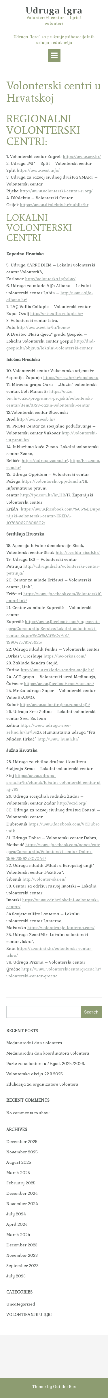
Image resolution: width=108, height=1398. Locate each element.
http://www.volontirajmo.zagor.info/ (55, 704)
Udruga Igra (54, 10)
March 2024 (18, 1234)
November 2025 (22, 1152)
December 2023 (21, 1245)
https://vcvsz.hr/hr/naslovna (70, 377)
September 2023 (22, 1265)
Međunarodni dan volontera (34, 1042)
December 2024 (22, 1193)
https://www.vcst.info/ (38, 170)
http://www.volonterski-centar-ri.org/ (56, 191)
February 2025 (20, 1183)
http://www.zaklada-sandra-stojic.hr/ (57, 669)
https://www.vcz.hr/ (82, 156)
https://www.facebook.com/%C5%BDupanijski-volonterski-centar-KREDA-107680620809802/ (53, 515)
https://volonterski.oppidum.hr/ (52, 481)
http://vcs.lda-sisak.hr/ (78, 552)
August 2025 (18, 1162)
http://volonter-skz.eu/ (44, 879)
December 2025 (21, 1141)
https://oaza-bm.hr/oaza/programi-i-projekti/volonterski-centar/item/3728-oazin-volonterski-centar (49, 398)
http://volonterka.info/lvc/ (50, 278)
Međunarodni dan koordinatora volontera (47, 1053)
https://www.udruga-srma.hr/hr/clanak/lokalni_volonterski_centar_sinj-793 (53, 782)
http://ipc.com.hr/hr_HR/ (43, 495)
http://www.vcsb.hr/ (36, 419)
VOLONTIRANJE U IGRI (29, 1314)
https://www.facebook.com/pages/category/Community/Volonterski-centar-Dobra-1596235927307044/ (53, 851)
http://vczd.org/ (71, 803)
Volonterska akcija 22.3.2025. (35, 1073)
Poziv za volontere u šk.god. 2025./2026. (45, 1063)
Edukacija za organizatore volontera (42, 1084)
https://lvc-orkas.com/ (64, 656)
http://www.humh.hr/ (58, 739)
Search (91, 1012)
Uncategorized (20, 1304)
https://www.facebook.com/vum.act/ (59, 683)
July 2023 (16, 1276)
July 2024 (16, 1214)
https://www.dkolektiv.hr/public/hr (54, 204)
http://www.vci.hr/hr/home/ (43, 327)
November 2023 (22, 1255)
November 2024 (22, 1203)
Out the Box (64, 1386)
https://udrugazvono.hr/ (45, 460)
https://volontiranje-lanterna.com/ (60, 927)
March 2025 (18, 1172)
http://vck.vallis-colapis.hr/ (56, 313)
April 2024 (17, 1224)
